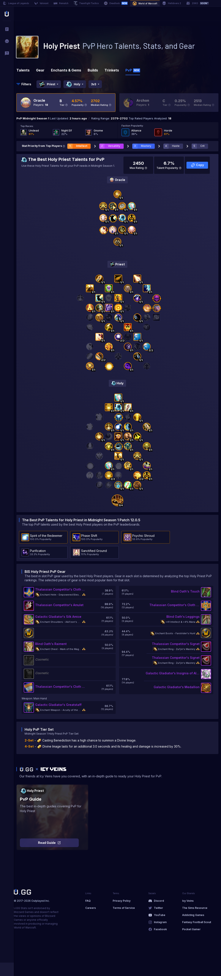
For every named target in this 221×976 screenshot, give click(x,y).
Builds (93, 70)
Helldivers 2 (171, 3)
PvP (132, 70)
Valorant (41, 3)
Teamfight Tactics (86, 3)
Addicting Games (193, 915)
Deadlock (116, 3)
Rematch (61, 3)
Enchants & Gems (66, 70)
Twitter (158, 907)
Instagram (160, 922)
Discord (159, 900)
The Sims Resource (194, 907)
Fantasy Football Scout (196, 922)
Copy (197, 165)
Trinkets (111, 70)
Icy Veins (188, 900)
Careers (90, 907)
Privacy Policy (122, 900)
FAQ (88, 900)
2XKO (197, 3)
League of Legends (16, 3)
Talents (23, 70)
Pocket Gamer (191, 929)
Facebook (160, 929)
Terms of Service (124, 907)
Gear (40, 70)
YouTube (159, 915)
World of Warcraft (145, 3)
